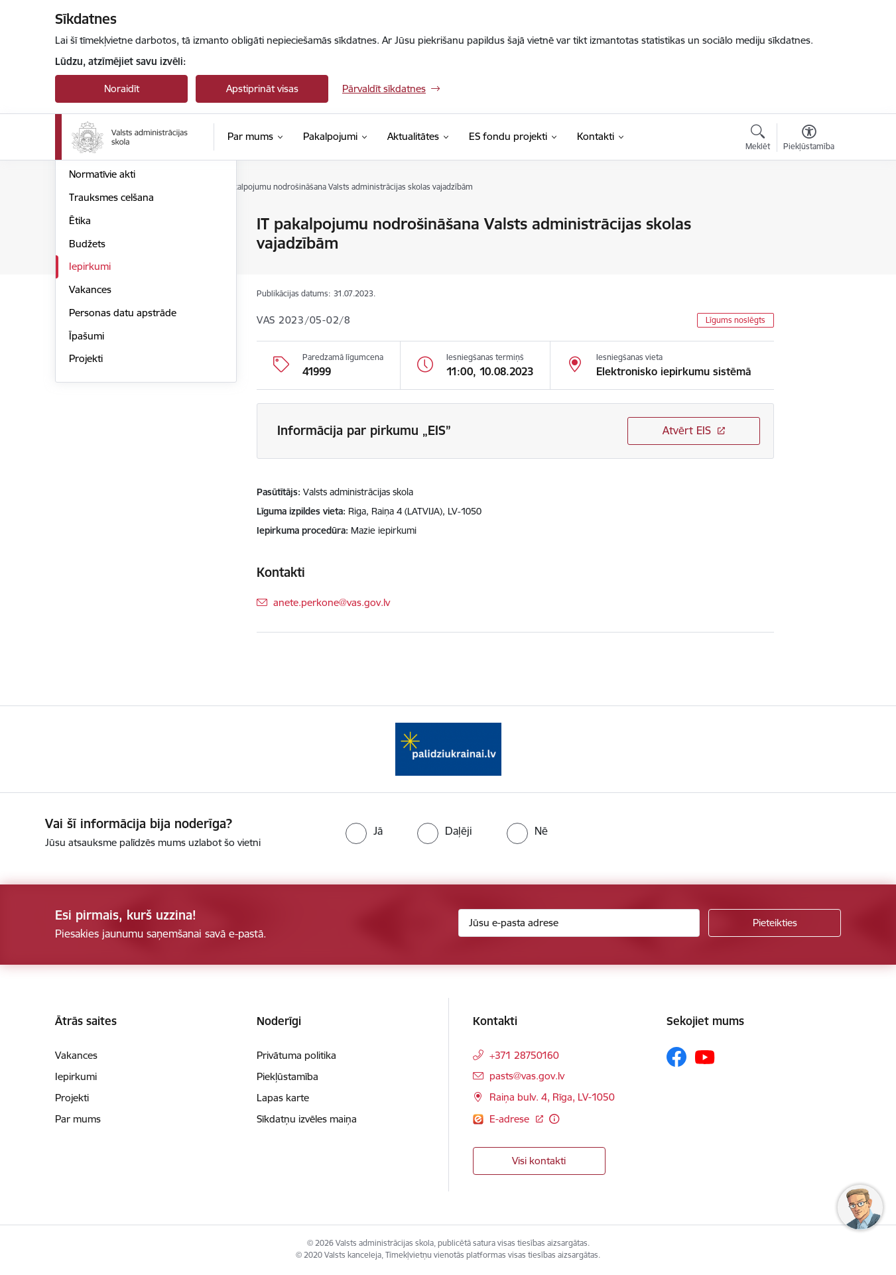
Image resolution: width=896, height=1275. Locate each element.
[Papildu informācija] (554, 1119)
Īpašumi (86, 478)
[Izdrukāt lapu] (808, 218)
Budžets (87, 386)
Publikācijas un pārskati (121, 294)
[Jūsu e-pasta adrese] (579, 923)
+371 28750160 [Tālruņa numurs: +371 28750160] (524, 1055)
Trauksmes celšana (111, 340)
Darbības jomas (104, 271)
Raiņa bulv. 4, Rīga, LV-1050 (552, 1097)
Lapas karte (283, 1097)
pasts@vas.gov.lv (526, 1075)
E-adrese (510, 1119)
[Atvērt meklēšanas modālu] (758, 139)
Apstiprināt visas (262, 88)
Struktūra (90, 247)
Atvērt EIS (687, 430)
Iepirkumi (90, 409)
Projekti (86, 501)
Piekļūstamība (287, 1076)
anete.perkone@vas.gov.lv (331, 602)
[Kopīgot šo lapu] (808, 251)
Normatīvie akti (102, 317)
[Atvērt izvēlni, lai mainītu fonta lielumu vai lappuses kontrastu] (809, 139)
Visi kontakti (539, 1160)
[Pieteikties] (774, 923)
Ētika (80, 363)
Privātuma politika (296, 1055)
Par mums (78, 1119)
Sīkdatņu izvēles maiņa (307, 1119)
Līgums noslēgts (735, 320)
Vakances (90, 432)
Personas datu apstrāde (122, 455)
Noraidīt (121, 88)
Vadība (84, 225)
